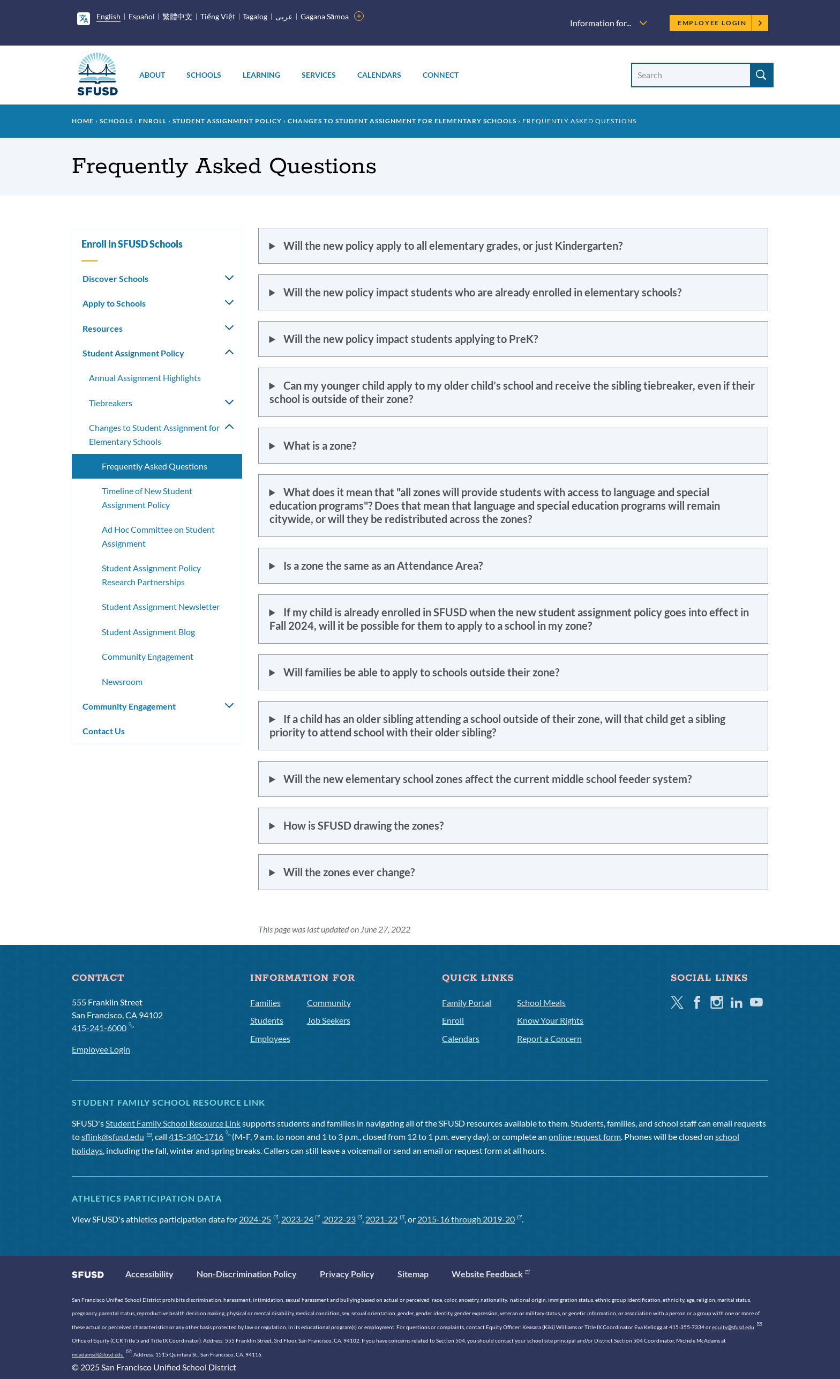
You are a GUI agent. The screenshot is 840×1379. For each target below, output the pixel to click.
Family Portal (466, 1002)
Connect (441, 74)
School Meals (541, 1002)
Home (83, 121)
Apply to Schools (114, 303)
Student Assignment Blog (148, 632)
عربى (283, 16)
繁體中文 (177, 16)
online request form (585, 1136)
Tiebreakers (110, 403)
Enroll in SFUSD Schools (132, 244)
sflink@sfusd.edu (116, 1136)
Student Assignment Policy (227, 121)
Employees (270, 1038)
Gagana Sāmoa (325, 16)
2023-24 (300, 1219)
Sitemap (413, 1274)
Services (319, 74)
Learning (261, 74)
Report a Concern (549, 1038)
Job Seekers (328, 1020)
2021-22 (384, 1219)
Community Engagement (147, 656)
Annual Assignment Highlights (145, 377)
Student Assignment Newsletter (161, 606)
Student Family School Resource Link (173, 1123)
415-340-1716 (199, 1136)
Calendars (379, 74)
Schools (203, 74)
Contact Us (103, 731)
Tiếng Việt (217, 16)
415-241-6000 (102, 1027)
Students (266, 1020)
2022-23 (343, 1219)
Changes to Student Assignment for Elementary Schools (402, 121)
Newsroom (122, 681)
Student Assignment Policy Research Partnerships (151, 575)
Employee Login (720, 23)
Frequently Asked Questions (154, 466)
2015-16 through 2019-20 (469, 1219)
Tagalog (255, 16)
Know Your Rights (550, 1020)
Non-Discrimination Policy (247, 1274)
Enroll (153, 121)
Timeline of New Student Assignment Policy (147, 498)
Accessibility (149, 1274)
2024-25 (258, 1219)
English (108, 16)
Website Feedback (491, 1274)
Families (265, 1002)
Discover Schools (115, 278)
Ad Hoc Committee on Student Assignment (158, 536)
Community (329, 1002)
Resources (102, 328)
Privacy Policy (347, 1274)
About (152, 74)
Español (142, 16)
